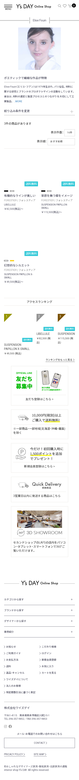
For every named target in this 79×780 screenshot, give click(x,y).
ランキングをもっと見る (60, 359)
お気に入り (48, 666)
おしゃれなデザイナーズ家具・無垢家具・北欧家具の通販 (36, 766)
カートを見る (49, 672)
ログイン (46, 653)
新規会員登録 (49, 659)
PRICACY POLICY (14, 754)
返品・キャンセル (15, 672)
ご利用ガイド (13, 653)
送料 (8, 666)
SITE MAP (40, 754)
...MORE (17, 101)
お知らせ (11, 646)
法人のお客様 (13, 685)
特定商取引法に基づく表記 (21, 692)
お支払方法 (12, 659)
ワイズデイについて (17, 679)
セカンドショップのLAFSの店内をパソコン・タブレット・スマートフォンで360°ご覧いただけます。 (39, 546)
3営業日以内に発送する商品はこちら (37, 496)
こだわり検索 (49, 646)
